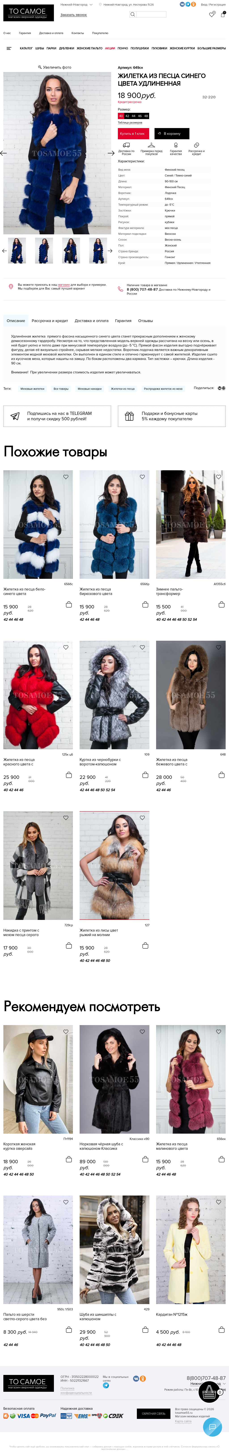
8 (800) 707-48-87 (142, 289)
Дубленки (66, 48)
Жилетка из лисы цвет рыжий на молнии (99, 932)
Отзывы (145, 320)
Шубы (39, 48)
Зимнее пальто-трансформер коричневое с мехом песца (174, 591)
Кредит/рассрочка (130, 102)
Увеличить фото (57, 67)
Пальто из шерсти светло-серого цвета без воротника (25, 1316)
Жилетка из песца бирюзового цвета (96, 591)
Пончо (123, 48)
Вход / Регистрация (213, 5)
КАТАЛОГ (26, 48)
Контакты (78, 33)
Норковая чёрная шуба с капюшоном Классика (101, 1146)
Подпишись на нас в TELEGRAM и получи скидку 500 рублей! (59, 416)
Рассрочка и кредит (50, 320)
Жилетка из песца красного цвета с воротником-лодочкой (22, 762)
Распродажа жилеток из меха (163, 389)
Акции (110, 48)
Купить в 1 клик (132, 133)
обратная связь (153, 1414)
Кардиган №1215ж (171, 1314)
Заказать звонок (74, 15)
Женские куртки (182, 48)
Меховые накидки (90, 389)
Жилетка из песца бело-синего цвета (24, 591)
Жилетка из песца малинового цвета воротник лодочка (172, 1146)
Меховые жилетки (32, 389)
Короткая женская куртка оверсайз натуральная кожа (19, 1146)
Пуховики (159, 48)
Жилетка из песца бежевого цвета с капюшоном (171, 762)
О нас (7, 33)
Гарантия (25, 33)
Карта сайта (183, 1421)
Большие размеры (211, 48)
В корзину (172, 133)
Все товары (61, 389)
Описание (16, 320)
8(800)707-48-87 (206, 1378)
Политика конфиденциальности (76, 1390)
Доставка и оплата (51, 33)
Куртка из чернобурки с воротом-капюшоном (100, 762)
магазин (64, 285)
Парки (51, 48)
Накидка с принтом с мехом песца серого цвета (21, 932)
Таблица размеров (130, 122)
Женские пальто (89, 48)
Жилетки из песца (123, 389)
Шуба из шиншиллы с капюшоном (98, 1316)
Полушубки (140, 48)
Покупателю (100, 33)
